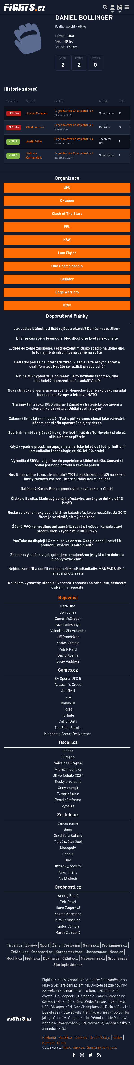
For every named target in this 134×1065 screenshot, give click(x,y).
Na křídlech (68, 879)
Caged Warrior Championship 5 (73, 125)
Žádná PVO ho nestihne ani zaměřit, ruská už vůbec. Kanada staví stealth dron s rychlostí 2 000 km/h (67, 529)
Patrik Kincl (68, 649)
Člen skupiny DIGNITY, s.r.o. (102, 1047)
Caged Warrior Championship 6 (73, 111)
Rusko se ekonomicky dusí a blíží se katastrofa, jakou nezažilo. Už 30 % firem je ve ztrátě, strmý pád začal (67, 515)
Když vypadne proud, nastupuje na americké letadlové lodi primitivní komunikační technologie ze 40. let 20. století (67, 449)
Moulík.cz (14, 959)
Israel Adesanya (68, 625)
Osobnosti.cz (42, 952)
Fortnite (68, 715)
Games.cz (91, 945)
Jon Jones (68, 612)
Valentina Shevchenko (68, 631)
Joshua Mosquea (36, 113)
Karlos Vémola (68, 643)
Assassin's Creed (68, 685)
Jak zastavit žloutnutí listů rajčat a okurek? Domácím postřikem (67, 329)
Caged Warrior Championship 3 (73, 153)
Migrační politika (68, 770)
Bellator (67, 279)
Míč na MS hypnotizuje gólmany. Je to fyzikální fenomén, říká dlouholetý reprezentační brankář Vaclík (67, 378)
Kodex (118, 1038)
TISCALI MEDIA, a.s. (74, 1047)
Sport (44, 945)
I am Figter (67, 253)
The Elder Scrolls (67, 728)
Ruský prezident (68, 782)
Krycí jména (67, 872)
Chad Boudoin (35, 127)
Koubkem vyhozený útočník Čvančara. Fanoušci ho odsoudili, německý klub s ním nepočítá (67, 585)
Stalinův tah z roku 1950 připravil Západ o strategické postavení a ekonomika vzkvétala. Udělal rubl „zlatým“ (67, 407)
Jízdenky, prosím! (68, 866)
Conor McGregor (68, 619)
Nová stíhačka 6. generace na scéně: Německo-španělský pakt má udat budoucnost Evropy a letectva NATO (67, 393)
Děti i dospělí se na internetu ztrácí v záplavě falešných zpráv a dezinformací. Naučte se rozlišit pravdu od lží (67, 364)
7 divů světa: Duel (68, 842)
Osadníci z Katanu (67, 836)
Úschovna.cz (96, 952)
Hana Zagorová (68, 908)
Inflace (67, 751)
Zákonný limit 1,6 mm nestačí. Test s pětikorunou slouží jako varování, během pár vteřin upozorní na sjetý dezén (67, 421)
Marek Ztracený (68, 933)
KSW (67, 240)
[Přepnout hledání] (105, 7)
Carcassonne (68, 823)
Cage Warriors (67, 292)
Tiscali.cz (14, 945)
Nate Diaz (68, 606)
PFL (67, 227)
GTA (68, 697)
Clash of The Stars (67, 214)
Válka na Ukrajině (68, 763)
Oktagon (67, 201)
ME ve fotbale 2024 (68, 776)
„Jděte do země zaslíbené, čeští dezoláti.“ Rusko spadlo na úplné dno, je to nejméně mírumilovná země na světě (67, 350)
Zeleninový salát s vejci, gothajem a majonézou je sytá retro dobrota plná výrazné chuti (67, 557)
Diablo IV (68, 703)
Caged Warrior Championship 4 (73, 139)
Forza (68, 709)
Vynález (68, 806)
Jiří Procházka (68, 637)
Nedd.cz (116, 952)
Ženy (56, 945)
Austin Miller (34, 141)
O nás (61, 1043)
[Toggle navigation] (126, 7)
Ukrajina (68, 757)
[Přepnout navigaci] (112, 7)
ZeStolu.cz (20, 952)
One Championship (67, 266)
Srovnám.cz (118, 959)
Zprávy (31, 945)
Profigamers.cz (114, 945)
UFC (67, 188)
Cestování (72, 945)
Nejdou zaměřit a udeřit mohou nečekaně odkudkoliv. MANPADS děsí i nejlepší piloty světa (67, 571)
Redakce (65, 1038)
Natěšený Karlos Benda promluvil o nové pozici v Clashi (67, 489)
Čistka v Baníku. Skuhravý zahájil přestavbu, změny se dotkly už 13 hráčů (67, 501)
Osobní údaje (100, 1038)
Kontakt (48, 1043)
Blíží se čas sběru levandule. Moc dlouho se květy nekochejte (67, 338)
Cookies (80, 1038)
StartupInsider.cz (67, 965)
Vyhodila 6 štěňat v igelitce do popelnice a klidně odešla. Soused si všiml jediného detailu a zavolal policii (67, 463)
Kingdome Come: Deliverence (68, 734)
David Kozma (67, 655)
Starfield (68, 691)
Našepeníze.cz (93, 959)
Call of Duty (68, 722)
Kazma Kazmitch (68, 914)
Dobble (67, 854)
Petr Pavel (68, 902)
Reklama (49, 1038)
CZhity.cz (70, 959)
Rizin (67, 305)
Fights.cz (32, 959)
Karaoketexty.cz (69, 952)
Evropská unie (68, 794)
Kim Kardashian (67, 920)
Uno (68, 860)
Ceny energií (68, 788)
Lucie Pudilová (68, 662)
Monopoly (68, 848)
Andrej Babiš (68, 896)
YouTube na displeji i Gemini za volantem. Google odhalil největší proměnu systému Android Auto (67, 543)
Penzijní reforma (68, 800)
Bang (68, 830)
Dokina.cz (51, 959)
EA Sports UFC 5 (68, 679)
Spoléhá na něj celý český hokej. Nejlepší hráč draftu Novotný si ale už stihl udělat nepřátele (67, 435)
